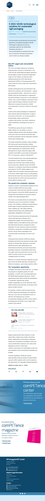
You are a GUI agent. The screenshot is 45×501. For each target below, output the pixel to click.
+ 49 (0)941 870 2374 (12, 467)
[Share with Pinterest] (23, 371)
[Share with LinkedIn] (30, 371)
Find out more (27, 403)
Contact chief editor (11, 486)
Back (12, 18)
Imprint (8, 477)
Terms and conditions (11, 476)
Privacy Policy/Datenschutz (12, 479)
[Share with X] (16, 371)
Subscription (9, 474)
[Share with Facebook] (9, 371)
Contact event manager (12, 488)
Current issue (6, 443)
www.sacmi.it (12, 368)
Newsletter (9, 489)
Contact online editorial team (13, 485)
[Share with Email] (37, 371)
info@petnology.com (11, 470)
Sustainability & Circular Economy (29, 31)
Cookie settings (10, 480)
